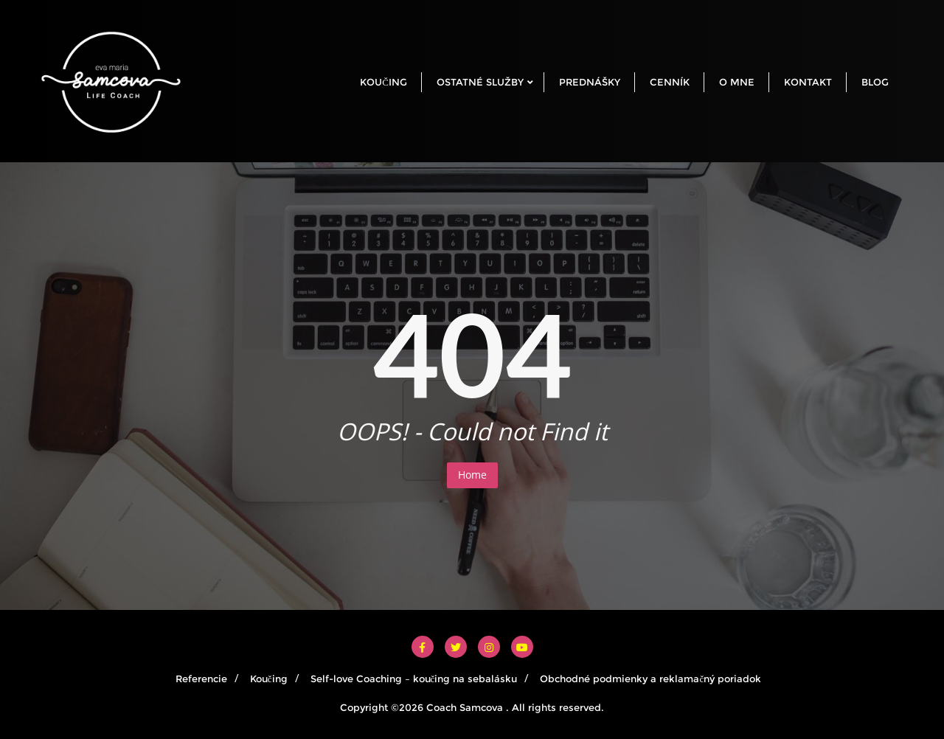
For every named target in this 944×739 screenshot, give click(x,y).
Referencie (201, 678)
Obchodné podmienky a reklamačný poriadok (650, 678)
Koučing (269, 678)
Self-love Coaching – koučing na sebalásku (414, 678)
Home (472, 475)
